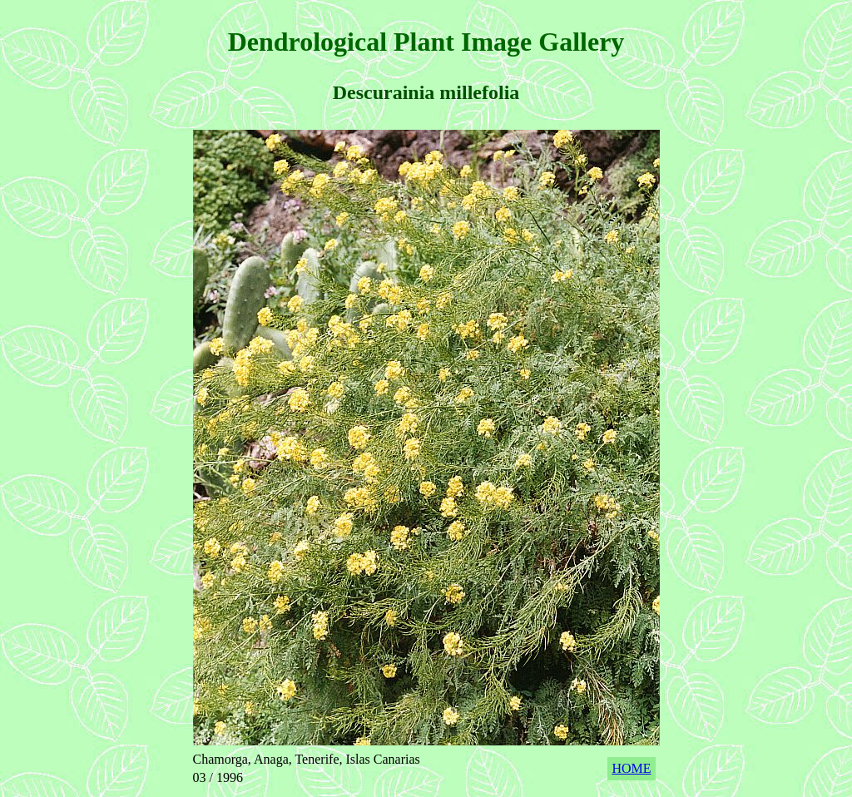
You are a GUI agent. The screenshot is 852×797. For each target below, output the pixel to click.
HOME (631, 768)
